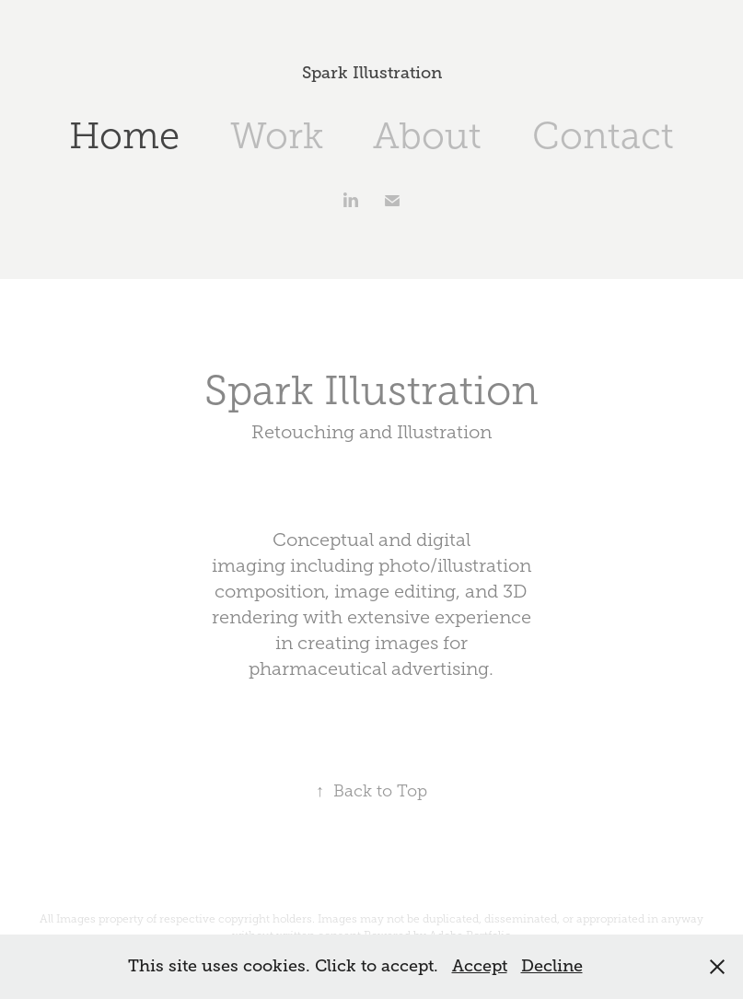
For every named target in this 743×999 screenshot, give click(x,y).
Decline (552, 966)
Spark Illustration (372, 73)
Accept (479, 966)
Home (124, 136)
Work (276, 136)
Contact (603, 136)
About (427, 136)
